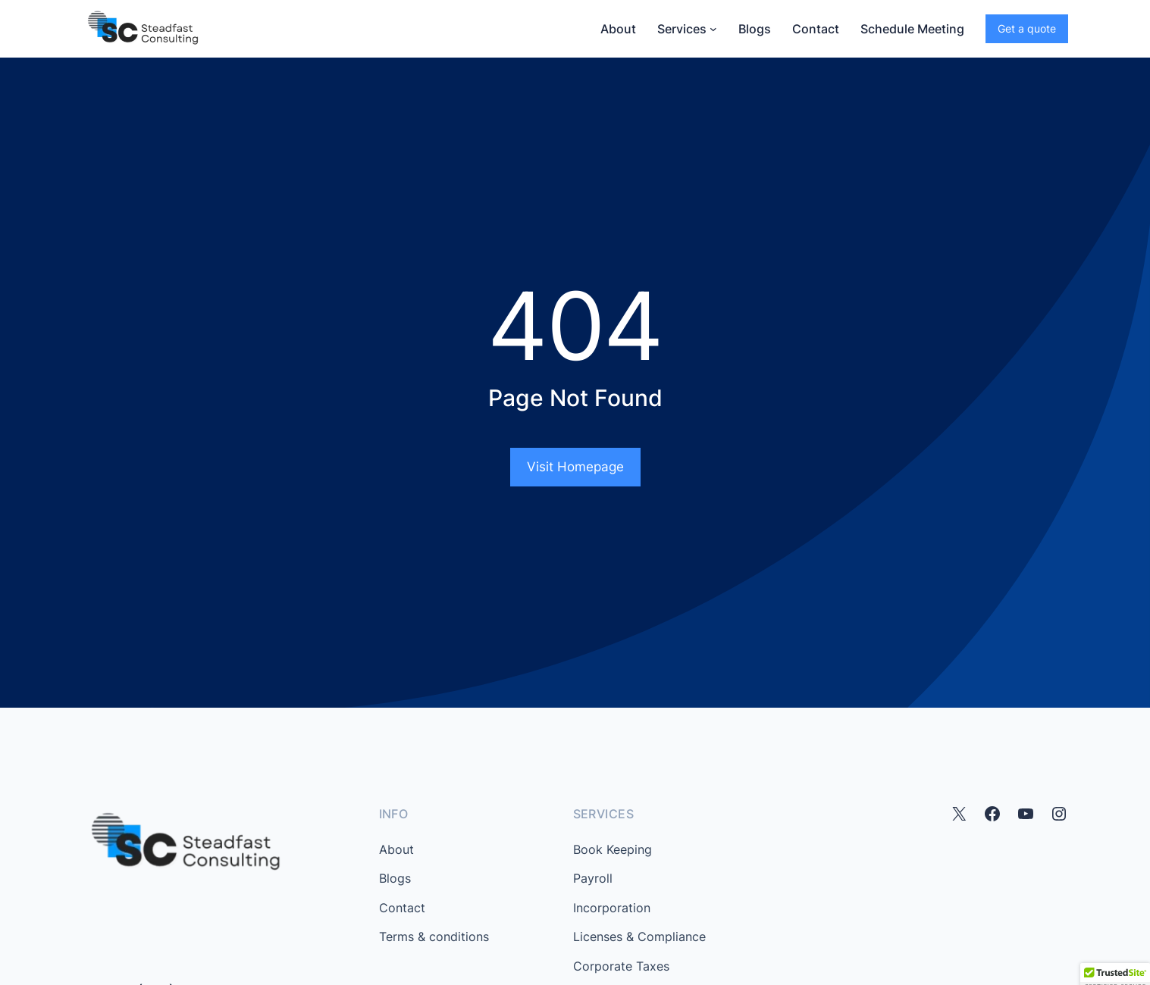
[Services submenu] (713, 29)
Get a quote (1027, 28)
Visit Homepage (575, 466)
